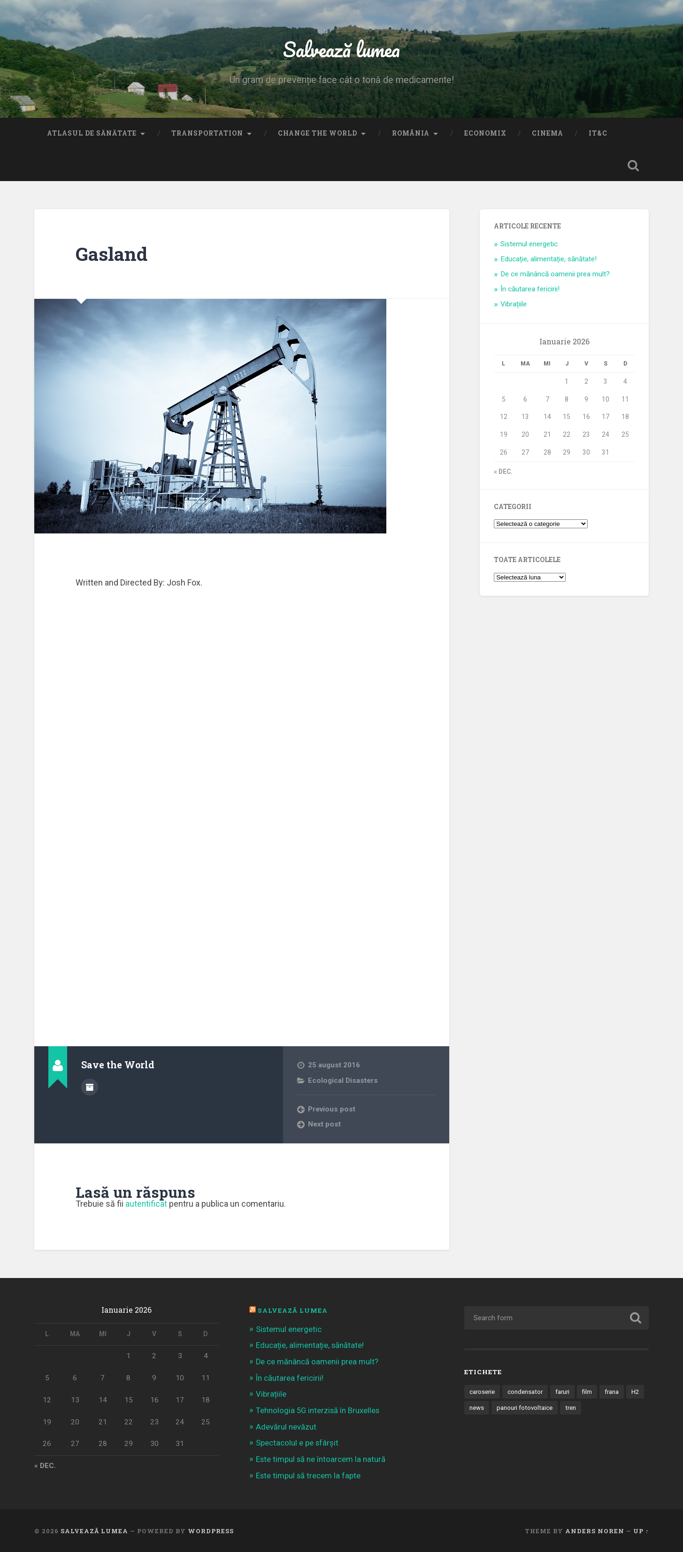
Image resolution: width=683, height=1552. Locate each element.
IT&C (598, 134)
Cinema (547, 134)
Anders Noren (594, 1530)
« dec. (503, 472)
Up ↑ (641, 1530)
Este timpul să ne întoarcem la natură (321, 1458)
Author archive (89, 1087)
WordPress (211, 1530)
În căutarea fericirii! (530, 290)
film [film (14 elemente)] (589, 1392)
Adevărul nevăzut (286, 1426)
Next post (324, 1125)
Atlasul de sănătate (92, 134)
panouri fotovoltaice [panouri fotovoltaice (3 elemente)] (545, 1409)
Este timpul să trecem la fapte (308, 1474)
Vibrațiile (513, 305)
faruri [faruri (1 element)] (564, 1392)
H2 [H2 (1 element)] (473, 1409)
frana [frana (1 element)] (614, 1392)
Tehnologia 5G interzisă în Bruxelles (318, 1410)
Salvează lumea (341, 49)
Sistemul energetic (529, 245)
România (411, 134)
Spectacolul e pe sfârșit (297, 1442)
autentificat (146, 1205)
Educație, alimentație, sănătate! (548, 260)
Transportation (207, 134)
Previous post (332, 1110)
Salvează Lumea (293, 1311)
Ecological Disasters (343, 1081)
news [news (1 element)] (497, 1409)
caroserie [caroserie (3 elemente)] (482, 1392)
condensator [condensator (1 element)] (526, 1392)
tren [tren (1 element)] (592, 1409)
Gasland (112, 254)
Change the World (317, 134)
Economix (485, 134)
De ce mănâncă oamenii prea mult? (555, 275)
